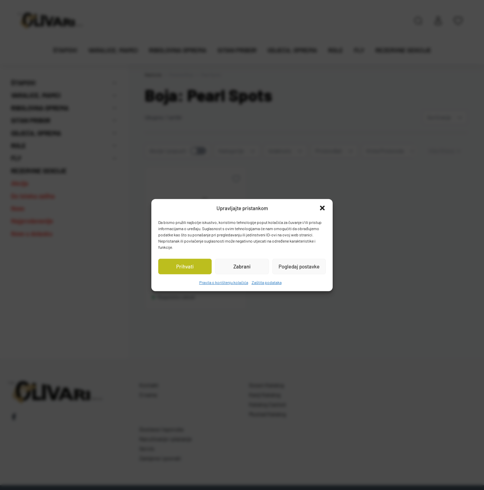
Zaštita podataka (267, 282)
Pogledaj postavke (299, 266)
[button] (322, 208)
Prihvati (185, 266)
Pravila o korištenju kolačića (223, 282)
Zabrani (242, 266)
